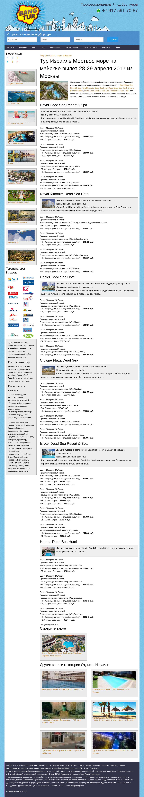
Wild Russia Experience (89, 768)
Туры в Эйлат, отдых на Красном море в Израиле (114, 711)
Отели (21, 157)
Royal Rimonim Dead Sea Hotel (94, 88)
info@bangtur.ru (77, 786)
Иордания (23, 47)
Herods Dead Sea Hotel (119, 91)
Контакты (106, 47)
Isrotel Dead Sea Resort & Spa (96, 91)
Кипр (43, 47)
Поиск (117, 47)
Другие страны (71, 47)
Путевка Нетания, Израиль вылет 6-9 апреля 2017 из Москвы (63, 743)
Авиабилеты (21, 236)
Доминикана (55, 47)
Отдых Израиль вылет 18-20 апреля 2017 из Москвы (114, 682)
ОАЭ (34, 47)
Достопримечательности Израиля (21, 198)
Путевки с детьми (21, 117)
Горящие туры (21, 97)
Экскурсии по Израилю (21, 217)
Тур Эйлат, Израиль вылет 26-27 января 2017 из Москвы (114, 743)
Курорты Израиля (21, 177)
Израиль (10, 47)
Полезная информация (21, 256)
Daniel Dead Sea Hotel (117, 88)
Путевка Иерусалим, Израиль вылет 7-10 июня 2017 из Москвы (63, 713)
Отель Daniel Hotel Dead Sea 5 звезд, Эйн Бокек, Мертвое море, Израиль (63, 646)
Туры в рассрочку (90, 47)
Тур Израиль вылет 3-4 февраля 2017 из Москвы (63, 680)
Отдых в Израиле (21, 78)
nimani (24, 791)
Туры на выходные (21, 137)
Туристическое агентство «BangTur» (36, 765)
